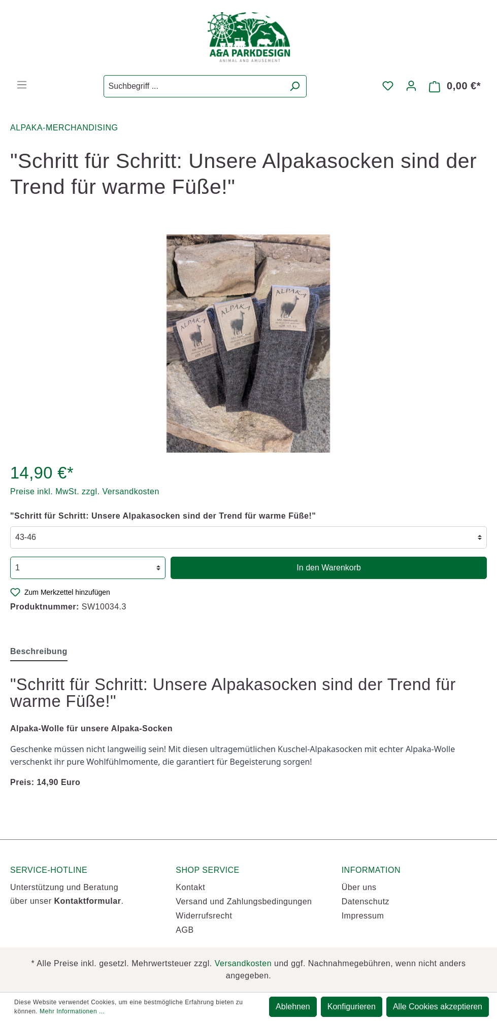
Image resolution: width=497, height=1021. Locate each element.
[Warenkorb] (455, 86)
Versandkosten (243, 963)
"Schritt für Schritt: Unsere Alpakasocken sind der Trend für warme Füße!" (163, 516)
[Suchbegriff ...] (193, 86)
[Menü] (22, 84)
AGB (184, 930)
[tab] (39, 651)
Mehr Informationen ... (72, 1011)
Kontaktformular (87, 901)
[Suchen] (295, 86)
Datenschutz (365, 901)
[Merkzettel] (388, 85)
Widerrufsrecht (204, 915)
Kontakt (190, 887)
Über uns (359, 887)
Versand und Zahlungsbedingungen (244, 901)
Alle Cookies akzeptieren (437, 1006)
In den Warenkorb (328, 567)
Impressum (363, 915)
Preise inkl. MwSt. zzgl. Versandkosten (84, 491)
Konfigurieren (351, 1006)
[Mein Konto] (411, 85)
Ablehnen (293, 1006)
